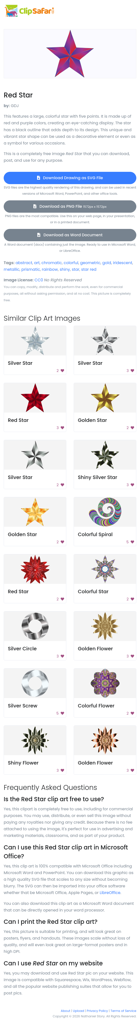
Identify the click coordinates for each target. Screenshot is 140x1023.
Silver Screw (22, 705)
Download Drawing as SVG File (70, 178)
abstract (23, 263)
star (75, 269)
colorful (71, 263)
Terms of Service (123, 1011)
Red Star (18, 420)
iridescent (122, 263)
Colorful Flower (96, 705)
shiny (65, 269)
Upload (78, 1011)
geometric (90, 263)
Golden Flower (95, 648)
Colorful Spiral (95, 534)
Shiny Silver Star (97, 477)
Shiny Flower (23, 762)
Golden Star (92, 420)
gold (106, 263)
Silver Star (20, 363)
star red (89, 269)
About (65, 1011)
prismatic (30, 269)
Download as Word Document (69, 235)
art (37, 263)
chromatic (52, 263)
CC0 (39, 280)
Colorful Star (93, 591)
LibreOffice (110, 892)
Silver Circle (22, 648)
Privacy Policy (97, 1011)
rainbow (50, 269)
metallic (12, 269)
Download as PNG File (69, 206)
